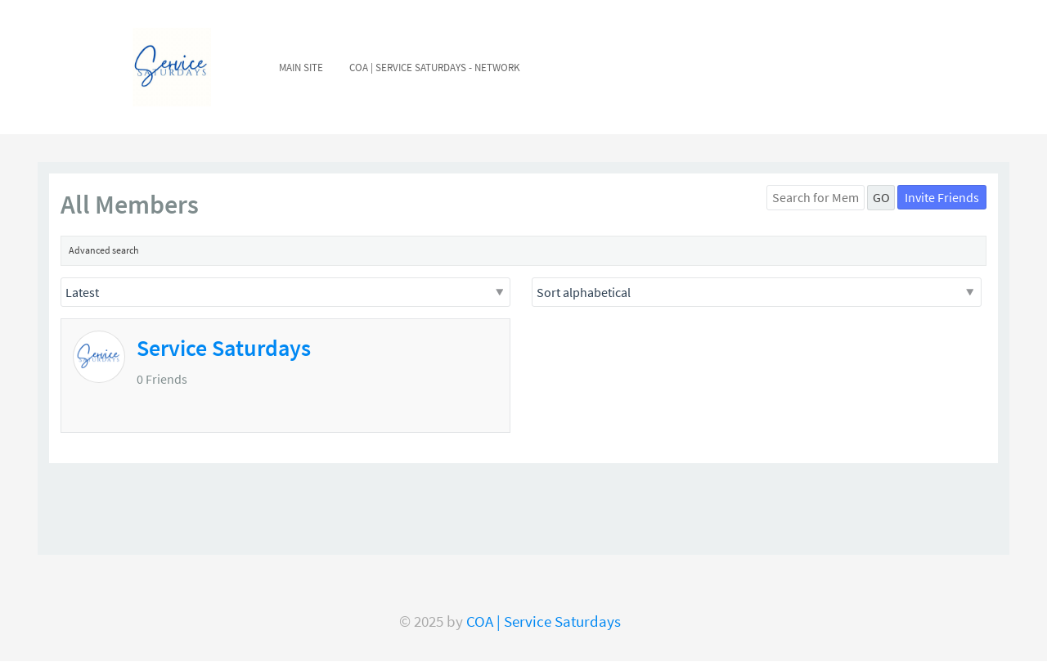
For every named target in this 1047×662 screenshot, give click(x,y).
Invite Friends (942, 197)
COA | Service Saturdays (543, 621)
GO (881, 197)
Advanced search (104, 250)
